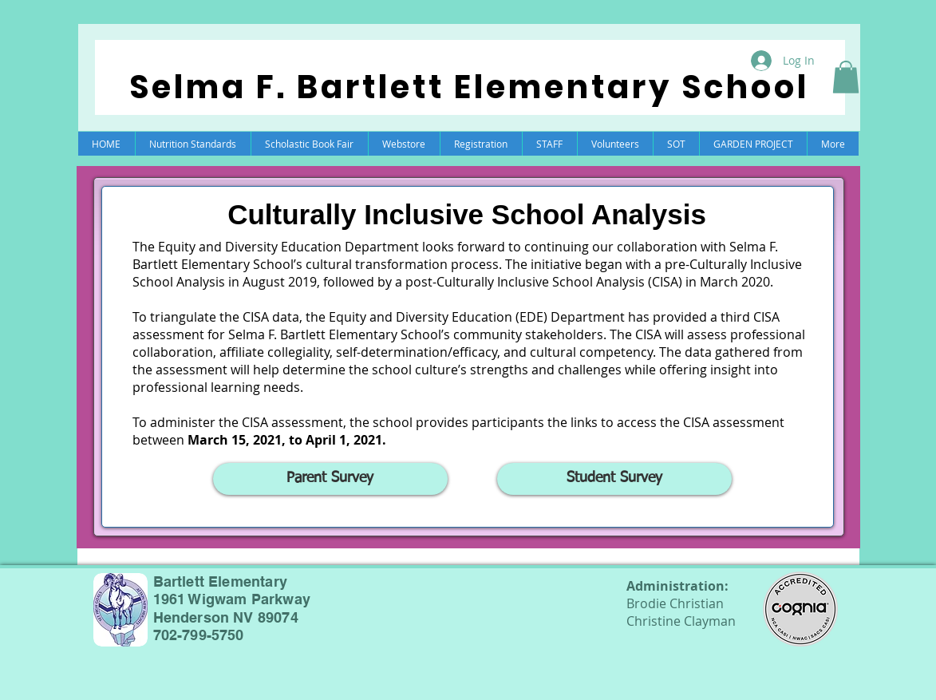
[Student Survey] (614, 479)
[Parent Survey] (330, 479)
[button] (845, 77)
